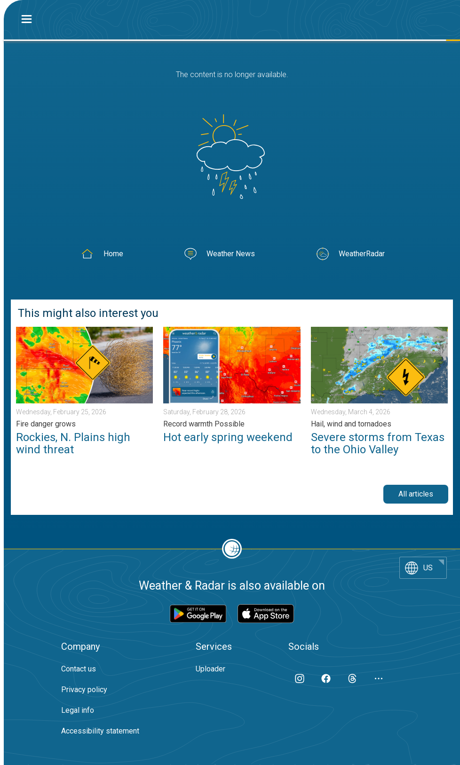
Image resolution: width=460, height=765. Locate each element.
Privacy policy (84, 689)
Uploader (210, 668)
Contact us (78, 668)
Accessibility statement (100, 730)
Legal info (77, 710)
